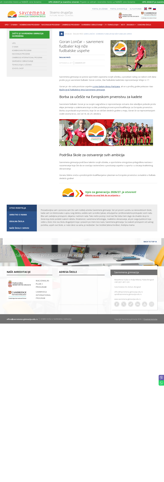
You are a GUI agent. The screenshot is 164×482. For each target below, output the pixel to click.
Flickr (151, 304)
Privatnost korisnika (150, 319)
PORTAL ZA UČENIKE (100, 9)
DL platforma (135, 9)
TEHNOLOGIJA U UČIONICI (22, 65)
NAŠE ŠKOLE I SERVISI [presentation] (19, 228)
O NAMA (15, 47)
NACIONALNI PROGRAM (21, 54)
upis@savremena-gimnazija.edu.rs (128, 294)
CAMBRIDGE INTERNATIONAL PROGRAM (27, 57)
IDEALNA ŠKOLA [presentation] (16, 221)
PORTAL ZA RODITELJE (118, 9)
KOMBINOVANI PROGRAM (21, 50)
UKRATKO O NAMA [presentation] (18, 214)
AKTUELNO (68, 34)
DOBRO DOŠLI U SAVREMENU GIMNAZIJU (56, 319)
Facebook (116, 304)
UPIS (14, 43)
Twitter (123, 304)
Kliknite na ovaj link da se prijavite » (102, 195)
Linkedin (137, 304)
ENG (145, 8)
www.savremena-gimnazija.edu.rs (127, 299)
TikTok (130, 304)
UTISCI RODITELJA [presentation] (17, 208)
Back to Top (149, 242)
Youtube (144, 304)
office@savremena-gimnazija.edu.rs (128, 292)
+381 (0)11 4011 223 (121, 282)
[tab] (22, 208)
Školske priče (78, 34)
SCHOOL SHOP (18, 68)
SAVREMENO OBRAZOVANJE (22, 61)
